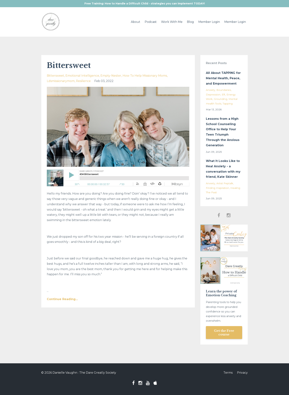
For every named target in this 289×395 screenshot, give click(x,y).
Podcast (151, 22)
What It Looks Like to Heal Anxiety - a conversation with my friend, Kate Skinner (223, 169)
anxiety (210, 89)
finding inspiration (217, 187)
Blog (190, 22)
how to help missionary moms (145, 75)
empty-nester (110, 75)
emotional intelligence (82, 75)
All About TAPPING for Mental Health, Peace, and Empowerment (223, 78)
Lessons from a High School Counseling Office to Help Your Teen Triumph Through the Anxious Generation (222, 132)
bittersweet (55, 75)
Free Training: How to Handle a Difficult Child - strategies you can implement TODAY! (144, 3)
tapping (228, 103)
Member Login (209, 22)
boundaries (223, 89)
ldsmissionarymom (61, 81)
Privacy (242, 372)
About (135, 22)
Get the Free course (224, 332)
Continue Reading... (62, 299)
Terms (228, 372)
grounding (220, 98)
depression (213, 94)
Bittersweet (69, 65)
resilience (83, 81)
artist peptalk (224, 183)
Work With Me (171, 22)
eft (223, 94)
